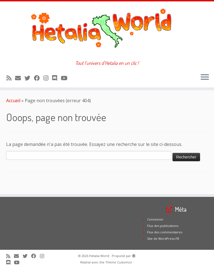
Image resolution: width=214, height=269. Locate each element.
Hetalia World (99, 256)
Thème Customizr (118, 262)
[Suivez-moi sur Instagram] (47, 78)
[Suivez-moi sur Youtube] (66, 78)
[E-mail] (20, 78)
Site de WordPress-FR (163, 238)
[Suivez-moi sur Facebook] (38, 78)
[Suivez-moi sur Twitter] (29, 78)
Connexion (155, 219)
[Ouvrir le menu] (205, 77)
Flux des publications (162, 226)
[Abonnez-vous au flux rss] (10, 78)
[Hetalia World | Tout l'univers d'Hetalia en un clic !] (107, 30)
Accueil (13, 100)
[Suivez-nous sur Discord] (56, 78)
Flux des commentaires (164, 232)
